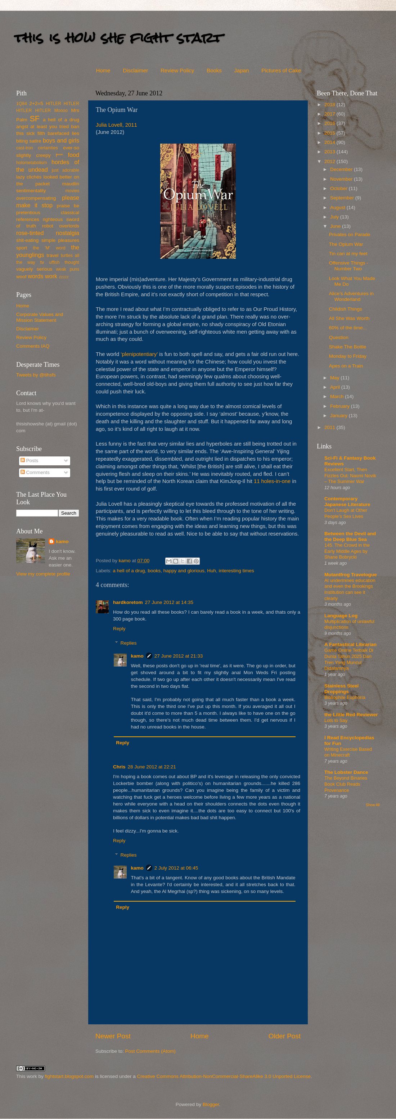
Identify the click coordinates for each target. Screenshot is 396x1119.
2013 (330, 151)
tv (42, 262)
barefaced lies (63, 133)
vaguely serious (34, 269)
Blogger (211, 1104)
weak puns (67, 269)
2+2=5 (36, 103)
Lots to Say (335, 720)
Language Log (340, 615)
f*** (59, 155)
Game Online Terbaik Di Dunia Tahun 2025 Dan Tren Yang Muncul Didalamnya (348, 659)
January (339, 415)
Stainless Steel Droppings (341, 688)
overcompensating (36, 198)
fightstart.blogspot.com (69, 1076)
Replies (129, 643)
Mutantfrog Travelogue (350, 574)
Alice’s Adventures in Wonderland (351, 296)
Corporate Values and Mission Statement (39, 317)
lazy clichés (28, 177)
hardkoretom (128, 602)
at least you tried (49, 126)
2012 (330, 161)
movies (72, 190)
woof (21, 276)
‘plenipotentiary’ (139, 354)
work (51, 276)
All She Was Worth (349, 318)
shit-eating (27, 240)
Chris (119, 767)
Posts (30, 460)
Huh (211, 570)
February (340, 406)
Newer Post (113, 1036)
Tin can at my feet (348, 253)
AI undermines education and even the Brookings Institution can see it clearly (349, 589)
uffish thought (64, 262)
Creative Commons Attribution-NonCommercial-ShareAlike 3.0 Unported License (223, 1076)
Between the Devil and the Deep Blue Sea (350, 536)
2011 (330, 427)
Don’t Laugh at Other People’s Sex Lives (345, 513)
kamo (125, 560)
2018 (330, 104)
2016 (330, 123)
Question (338, 337)
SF (35, 118)
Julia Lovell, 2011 (116, 125)
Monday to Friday (347, 356)
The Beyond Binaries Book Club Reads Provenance (345, 784)
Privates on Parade (349, 234)
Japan (241, 70)
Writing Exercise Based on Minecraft (348, 752)
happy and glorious (183, 570)
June (336, 226)
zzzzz (64, 277)
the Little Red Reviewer (351, 714)
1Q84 (21, 103)
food (73, 155)
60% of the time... (348, 327)
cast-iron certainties (37, 147)
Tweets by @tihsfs (36, 375)
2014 (330, 142)
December (342, 169)
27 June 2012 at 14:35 (169, 602)
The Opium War (346, 244)
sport (21, 248)
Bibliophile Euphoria (344, 697)
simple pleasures (60, 240)
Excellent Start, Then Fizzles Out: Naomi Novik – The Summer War (350, 475)
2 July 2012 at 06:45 (176, 868)
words (35, 276)
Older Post (285, 1036)
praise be (68, 205)
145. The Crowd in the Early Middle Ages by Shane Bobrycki (347, 551)
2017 (330, 114)
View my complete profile (43, 574)
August (338, 207)
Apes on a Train (346, 366)
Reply (119, 628)
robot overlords (60, 226)
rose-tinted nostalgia (47, 233)
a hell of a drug (129, 570)
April (335, 387)
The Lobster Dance (346, 772)
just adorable (65, 170)
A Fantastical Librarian (350, 644)
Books (214, 70)
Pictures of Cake (281, 70)
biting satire (28, 141)
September (342, 197)
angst (22, 126)
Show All (373, 805)
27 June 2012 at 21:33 (178, 656)
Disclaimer (135, 70)
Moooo (61, 110)
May (335, 377)
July (335, 217)
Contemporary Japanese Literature (347, 501)
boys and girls (61, 140)
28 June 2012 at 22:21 (152, 767)
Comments (35, 472)
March (337, 396)
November (342, 179)
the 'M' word (49, 248)
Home (103, 70)
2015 (330, 133)
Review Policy (177, 70)
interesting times (236, 570)
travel (52, 255)
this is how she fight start (118, 37)
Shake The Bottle (347, 346)
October (339, 188)
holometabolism (31, 162)
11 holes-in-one (272, 481)
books (154, 570)
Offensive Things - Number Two (348, 265)
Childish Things (345, 309)
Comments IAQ (32, 346)
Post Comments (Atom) (150, 1051)
